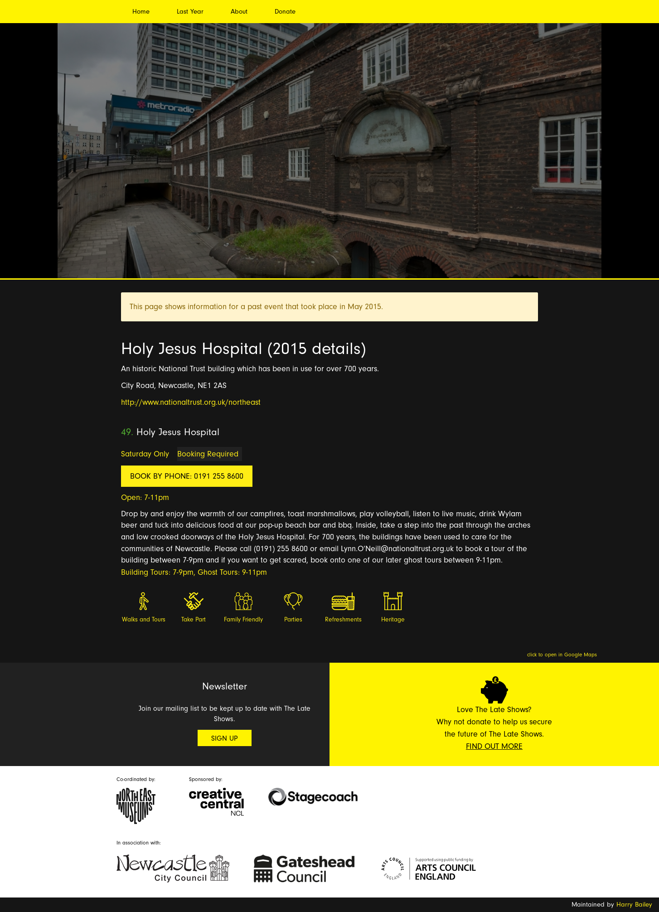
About (239, 11)
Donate (285, 11)
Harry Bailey (634, 904)
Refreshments (343, 619)
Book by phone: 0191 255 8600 (186, 476)
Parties (293, 619)
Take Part (193, 619)
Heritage (393, 619)
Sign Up (224, 738)
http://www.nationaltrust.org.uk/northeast (191, 402)
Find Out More (494, 746)
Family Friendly (243, 619)
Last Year (190, 11)
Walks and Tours (143, 619)
